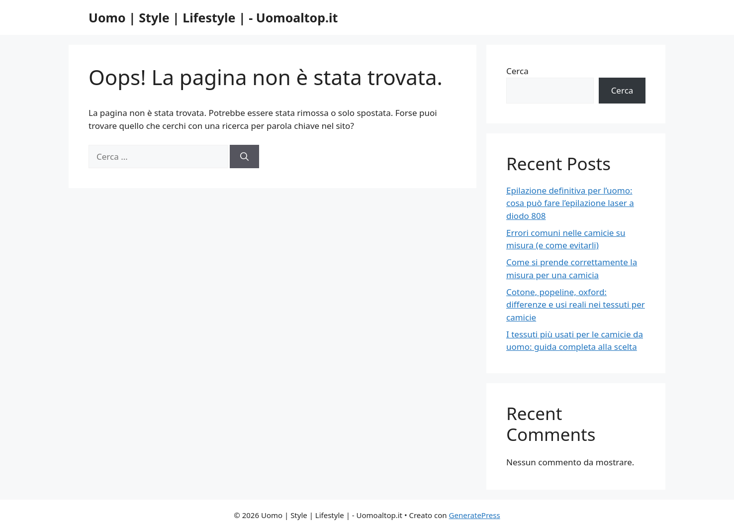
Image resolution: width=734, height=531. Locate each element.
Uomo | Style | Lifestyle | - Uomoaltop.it (213, 17)
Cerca (517, 71)
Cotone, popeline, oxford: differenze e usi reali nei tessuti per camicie (575, 304)
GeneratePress (474, 515)
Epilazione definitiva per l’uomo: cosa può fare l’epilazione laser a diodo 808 (570, 203)
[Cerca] (244, 157)
